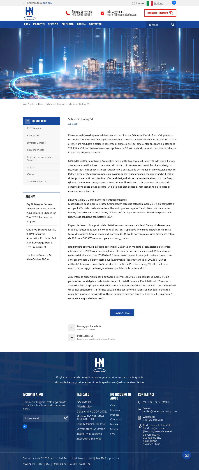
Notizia (81, 24)
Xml (48, 464)
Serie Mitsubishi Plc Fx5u (91, 424)
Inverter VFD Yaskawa (89, 433)
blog (112, 433)
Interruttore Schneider (89, 438)
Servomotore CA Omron (91, 428)
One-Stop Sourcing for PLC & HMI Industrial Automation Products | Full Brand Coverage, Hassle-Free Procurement (41, 238)
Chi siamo (68, 24)
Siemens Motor (35, 149)
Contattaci (95, 24)
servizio (53, 24)
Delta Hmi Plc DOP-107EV (92, 411)
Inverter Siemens (36, 142)
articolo (31, 167)
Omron (31, 174)
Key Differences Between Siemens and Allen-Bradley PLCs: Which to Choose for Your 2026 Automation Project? (41, 212)
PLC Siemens (34, 128)
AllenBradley (84, 406)
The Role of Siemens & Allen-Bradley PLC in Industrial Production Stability (38, 261)
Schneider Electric (55, 104)
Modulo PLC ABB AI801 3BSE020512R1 (90, 417)
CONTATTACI (122, 312)
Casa (27, 24)
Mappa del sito (33, 464)
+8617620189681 (153, 420)
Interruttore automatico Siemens (40, 158)
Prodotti (39, 24)
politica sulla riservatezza (72, 464)
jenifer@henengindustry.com (122, 14)
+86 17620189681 (82, 14)
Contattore (33, 135)
